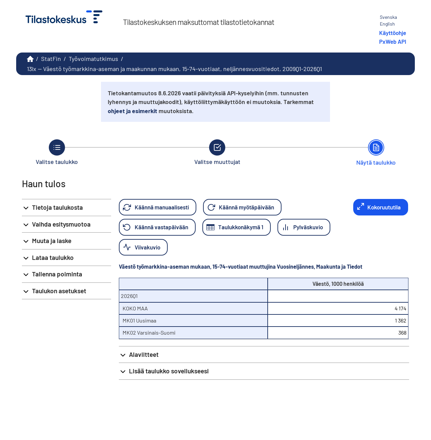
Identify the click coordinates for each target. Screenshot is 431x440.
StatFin (51, 58)
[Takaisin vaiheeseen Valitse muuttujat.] (217, 152)
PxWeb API (392, 41)
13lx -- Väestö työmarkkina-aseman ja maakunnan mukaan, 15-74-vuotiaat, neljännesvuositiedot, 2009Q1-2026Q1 (174, 68)
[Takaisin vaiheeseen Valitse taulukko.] (56, 152)
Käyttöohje (392, 32)
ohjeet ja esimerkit (132, 110)
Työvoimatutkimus (93, 58)
